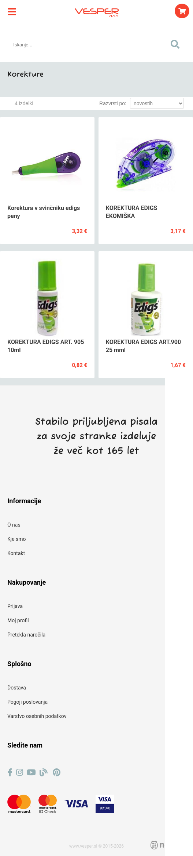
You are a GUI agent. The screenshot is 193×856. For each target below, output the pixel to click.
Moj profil (18, 620)
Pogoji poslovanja (27, 702)
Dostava (16, 688)
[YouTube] (31, 772)
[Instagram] (19, 772)
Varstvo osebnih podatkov (36, 716)
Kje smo (16, 539)
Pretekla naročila (26, 635)
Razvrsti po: (112, 103)
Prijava (15, 606)
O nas (14, 525)
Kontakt (16, 553)
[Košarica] (182, 11)
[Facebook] (9, 772)
